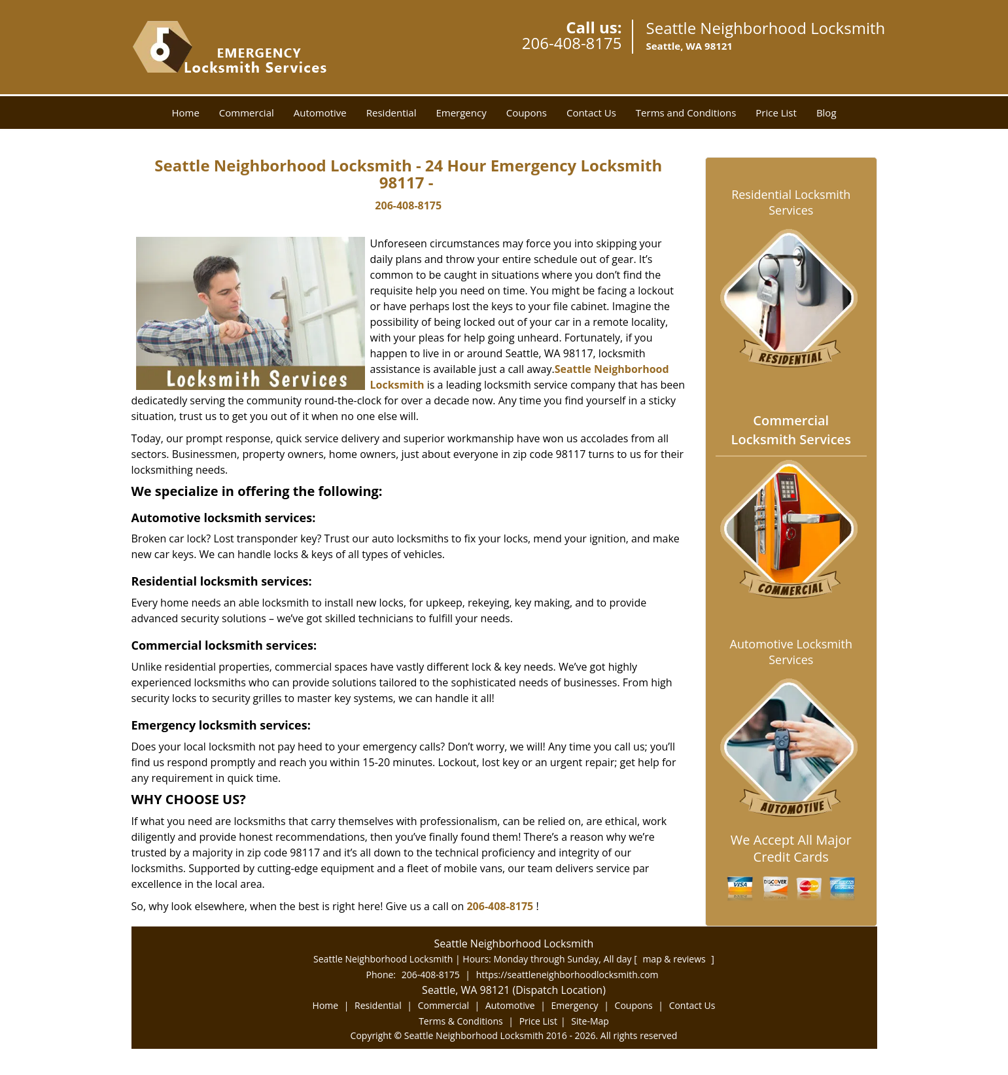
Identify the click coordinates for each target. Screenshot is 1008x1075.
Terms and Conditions (686, 112)
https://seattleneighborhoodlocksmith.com (567, 974)
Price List (776, 112)
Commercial (246, 112)
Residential (391, 112)
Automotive (320, 112)
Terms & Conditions (461, 1021)
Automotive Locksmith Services (791, 651)
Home (185, 112)
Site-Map (590, 1021)
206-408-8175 (572, 43)
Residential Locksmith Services (790, 202)
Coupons (526, 112)
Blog (826, 112)
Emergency (461, 112)
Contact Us (591, 112)
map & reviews (675, 959)
